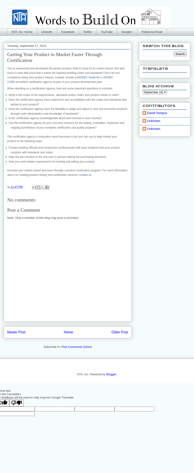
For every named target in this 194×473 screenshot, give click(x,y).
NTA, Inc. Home (22, 32)
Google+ (127, 32)
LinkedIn (46, 32)
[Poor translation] (16, 403)
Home (68, 332)
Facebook (67, 32)
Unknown (153, 121)
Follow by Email (152, 32)
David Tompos (157, 113)
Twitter (87, 32)
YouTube (107, 32)
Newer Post (16, 332)
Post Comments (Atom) (76, 347)
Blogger (111, 374)
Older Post (119, 332)
